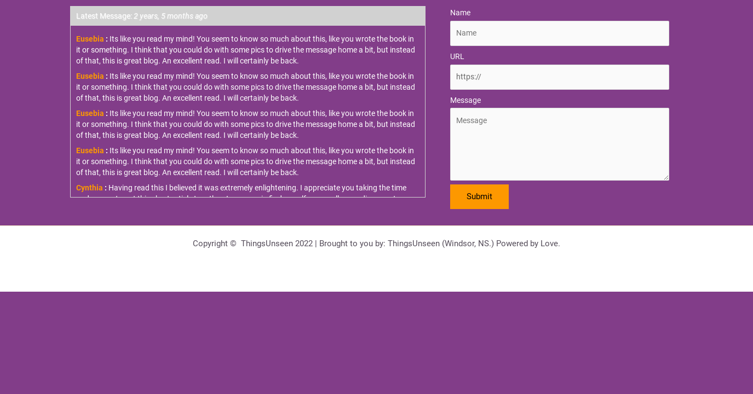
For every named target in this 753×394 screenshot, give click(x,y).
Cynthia (89, 187)
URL (457, 56)
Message (465, 100)
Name (460, 12)
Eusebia (90, 38)
